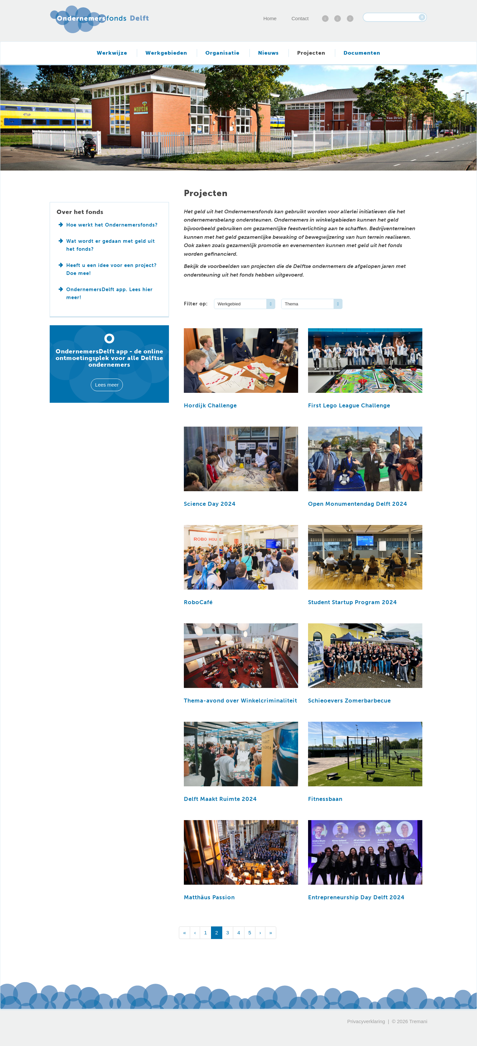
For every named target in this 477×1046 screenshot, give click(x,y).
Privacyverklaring (366, 1021)
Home (270, 18)
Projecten (311, 53)
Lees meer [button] (107, 385)
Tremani (418, 1021)
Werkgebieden (166, 53)
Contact (300, 18)
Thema (291, 303)
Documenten (362, 53)
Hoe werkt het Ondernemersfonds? (112, 225)
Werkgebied (229, 303)
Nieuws (268, 53)
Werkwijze (112, 53)
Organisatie (222, 53)
